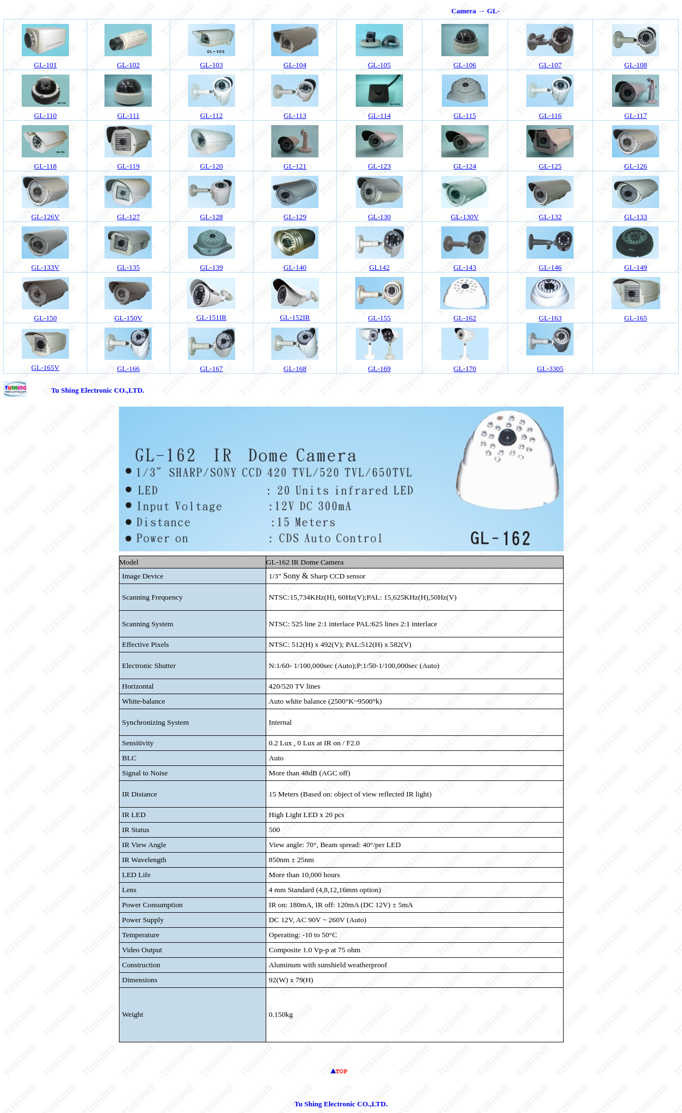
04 (294, 65)
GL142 (379, 267)
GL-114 (379, 115)
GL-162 (465, 318)
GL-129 (294, 216)
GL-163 (550, 318)
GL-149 (635, 267)
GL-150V (129, 318)
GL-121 (294, 166)
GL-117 (635, 115)
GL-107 (550, 65)
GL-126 (635, 166)
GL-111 (128, 115)
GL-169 (379, 368)
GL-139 (211, 267)
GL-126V (45, 216)
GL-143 (465, 267)
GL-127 (128, 216)
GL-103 (211, 65)
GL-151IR (211, 317)
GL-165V (45, 367)
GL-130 (379, 216)
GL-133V (45, 267)
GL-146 (550, 267)
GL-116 (550, 115)
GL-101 (45, 65)
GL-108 (635, 65)
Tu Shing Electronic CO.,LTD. (98, 390)
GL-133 (635, 216)
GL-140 (294, 267)
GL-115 (465, 115)
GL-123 (379, 166)
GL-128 (211, 216)
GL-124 (465, 166)
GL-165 (635, 318)
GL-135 (128, 267)
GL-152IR (295, 317)
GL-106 (465, 65)
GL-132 (550, 216)
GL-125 (550, 166)
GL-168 (294, 368)
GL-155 (379, 318)
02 (128, 65)
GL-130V (465, 216)
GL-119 (128, 166)
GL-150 (45, 318)
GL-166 (128, 368)
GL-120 (211, 166)
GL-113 (294, 115)
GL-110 (45, 115)
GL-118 (45, 166)
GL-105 (379, 65)
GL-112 (211, 115)
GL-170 (465, 368)
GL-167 (211, 368)
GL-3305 (550, 368)
